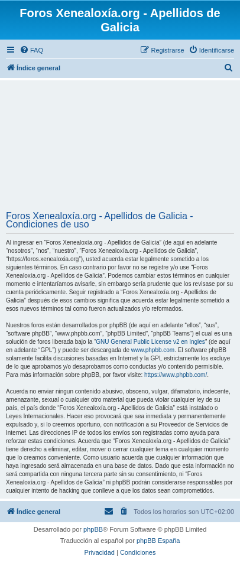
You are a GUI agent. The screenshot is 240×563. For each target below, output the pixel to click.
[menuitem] (31, 50)
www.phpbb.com (152, 350)
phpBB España (158, 540)
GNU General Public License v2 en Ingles (150, 342)
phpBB (93, 529)
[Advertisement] (120, 147)
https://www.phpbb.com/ (175, 375)
